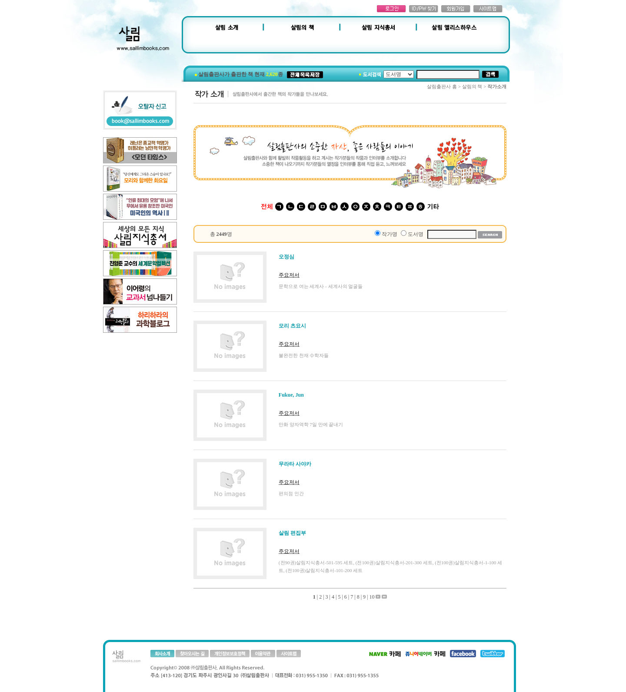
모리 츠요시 (292, 326)
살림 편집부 (292, 533)
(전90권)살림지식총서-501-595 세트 (316, 562)
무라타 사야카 (295, 464)
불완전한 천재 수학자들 (304, 355)
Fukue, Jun (291, 395)
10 (371, 597)
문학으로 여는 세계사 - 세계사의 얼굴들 (321, 286)
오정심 (286, 257)
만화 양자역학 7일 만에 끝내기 (311, 424)
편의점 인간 (291, 493)
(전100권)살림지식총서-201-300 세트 (394, 562)
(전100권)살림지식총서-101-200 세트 (324, 570)
